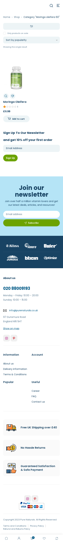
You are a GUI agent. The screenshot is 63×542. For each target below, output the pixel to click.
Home (6, 17)
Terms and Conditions (14, 525)
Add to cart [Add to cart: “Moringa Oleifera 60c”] (18, 118)
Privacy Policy (37, 525)
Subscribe (33, 222)
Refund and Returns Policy (16, 528)
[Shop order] (31, 40)
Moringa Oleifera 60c (14, 104)
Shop (17, 17)
